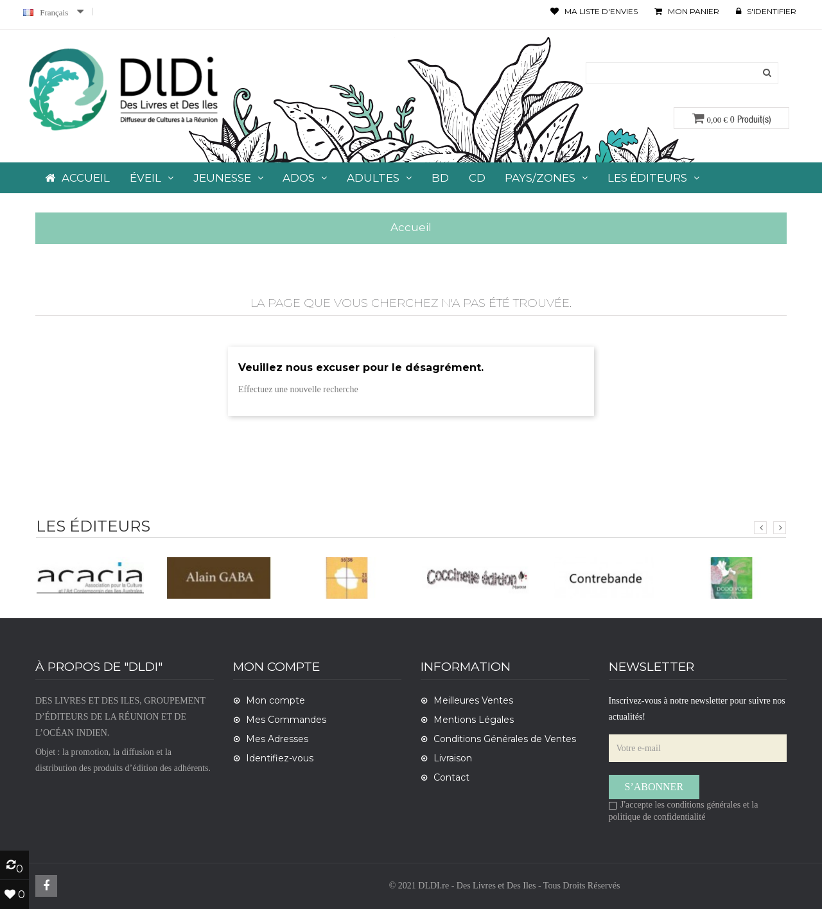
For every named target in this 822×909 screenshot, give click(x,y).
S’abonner (654, 786)
